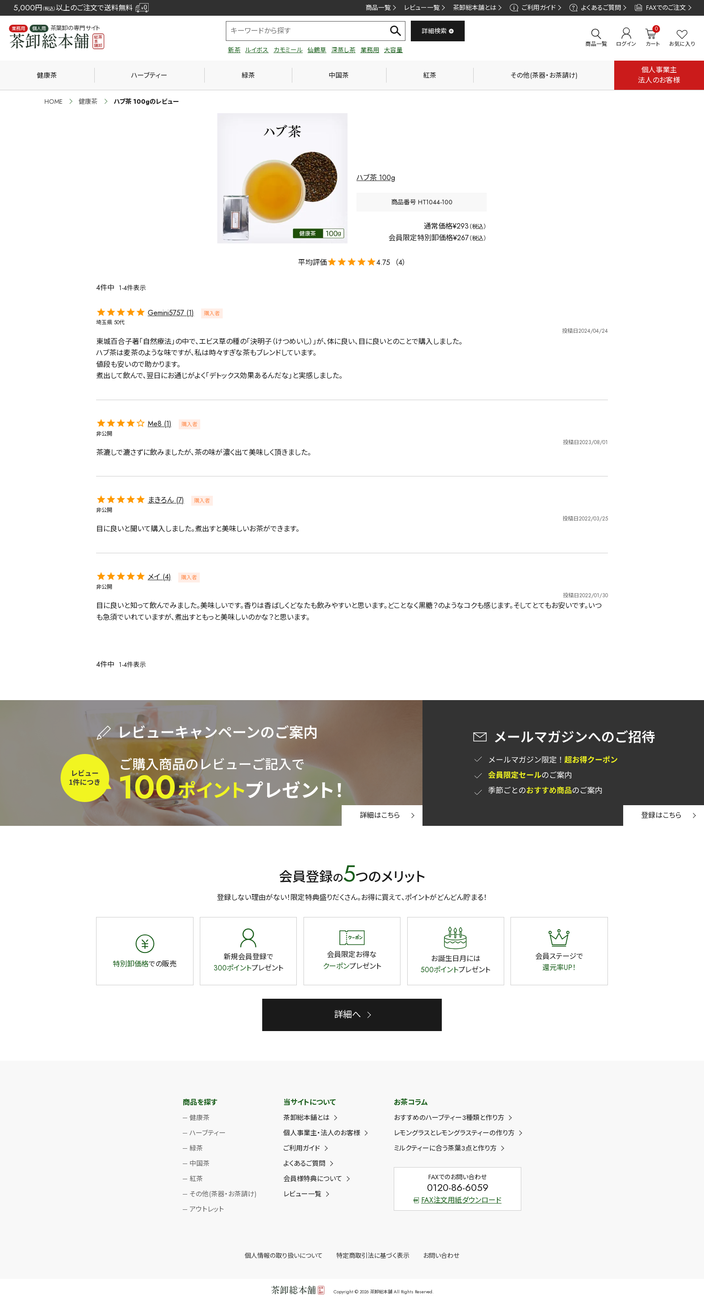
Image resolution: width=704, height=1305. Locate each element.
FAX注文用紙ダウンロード (458, 1200)
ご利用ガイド (532, 7)
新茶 (234, 50)
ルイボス (256, 50)
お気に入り (682, 39)
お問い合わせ (441, 1255)
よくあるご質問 (595, 7)
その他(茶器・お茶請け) (543, 75)
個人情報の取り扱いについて (284, 1255)
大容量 (393, 50)
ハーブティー (149, 75)
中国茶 (339, 75)
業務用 (370, 50)
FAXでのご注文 (660, 7)
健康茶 (47, 75)
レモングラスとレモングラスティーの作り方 (454, 1133)
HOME (53, 101)
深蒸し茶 (343, 50)
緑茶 (248, 75)
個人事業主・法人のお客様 (321, 1133)
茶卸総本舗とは (474, 7)
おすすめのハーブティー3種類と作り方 (449, 1118)
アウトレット (206, 1209)
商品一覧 (378, 7)
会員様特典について (312, 1179)
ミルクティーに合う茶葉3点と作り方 (445, 1148)
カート (652, 37)
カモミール (288, 50)
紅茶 (429, 75)
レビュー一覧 (422, 7)
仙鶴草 (317, 50)
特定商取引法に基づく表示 (372, 1255)
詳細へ (347, 1014)
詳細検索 (438, 30)
